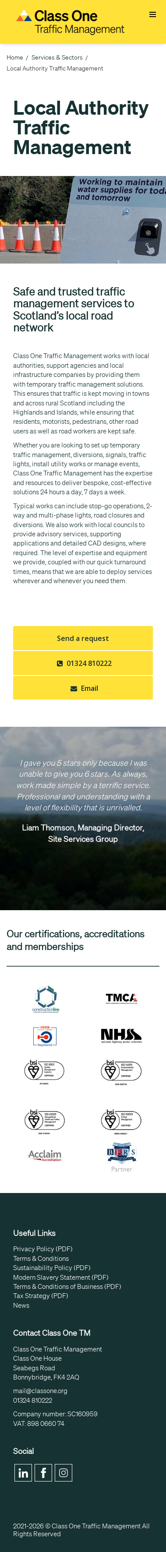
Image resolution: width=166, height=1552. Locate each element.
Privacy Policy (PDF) (43, 1249)
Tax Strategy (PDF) (40, 1296)
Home (15, 57)
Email (83, 688)
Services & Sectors (57, 57)
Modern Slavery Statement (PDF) (61, 1277)
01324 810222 (83, 663)
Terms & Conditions (41, 1259)
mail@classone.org (40, 1391)
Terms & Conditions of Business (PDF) (67, 1287)
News (21, 1305)
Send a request (83, 638)
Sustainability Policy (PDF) (52, 1268)
